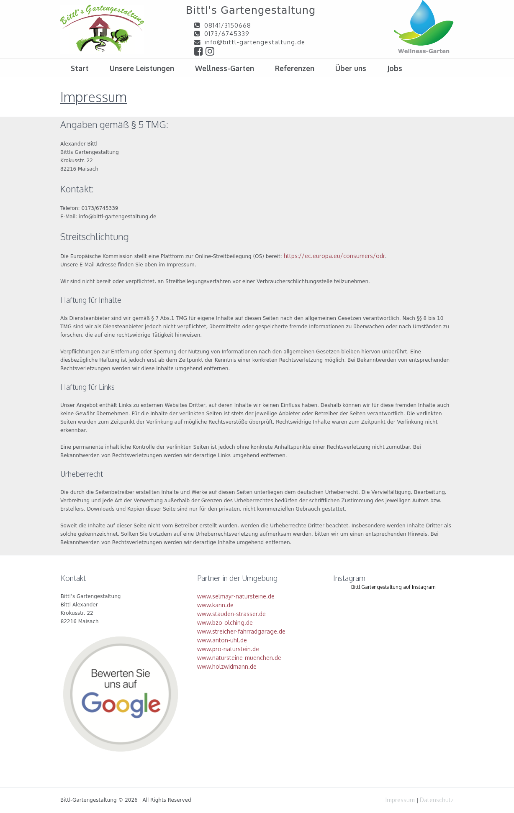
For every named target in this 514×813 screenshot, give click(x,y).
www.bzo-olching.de (225, 622)
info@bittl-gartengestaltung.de (255, 42)
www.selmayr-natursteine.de (236, 596)
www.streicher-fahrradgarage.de (241, 631)
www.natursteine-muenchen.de (239, 657)
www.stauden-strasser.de (231, 613)
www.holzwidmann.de (227, 666)
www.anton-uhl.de (222, 640)
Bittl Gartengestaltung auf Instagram (393, 587)
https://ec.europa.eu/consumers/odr (334, 255)
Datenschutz (437, 799)
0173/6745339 (226, 33)
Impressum (400, 799)
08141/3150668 (227, 25)
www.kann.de (215, 604)
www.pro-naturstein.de (228, 648)
